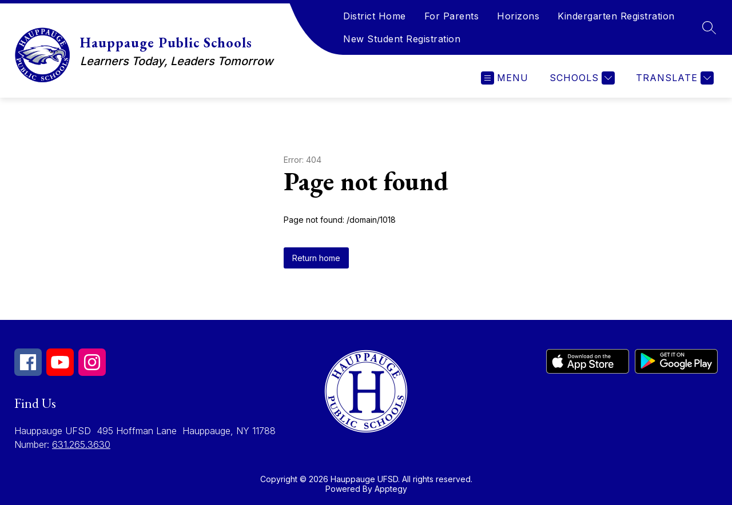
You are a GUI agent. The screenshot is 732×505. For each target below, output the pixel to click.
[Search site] (709, 27)
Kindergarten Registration (616, 16)
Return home (316, 258)
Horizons (518, 16)
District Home (374, 16)
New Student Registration (401, 39)
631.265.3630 (81, 444)
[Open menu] (504, 78)
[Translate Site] (673, 78)
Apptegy (391, 489)
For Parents (451, 16)
